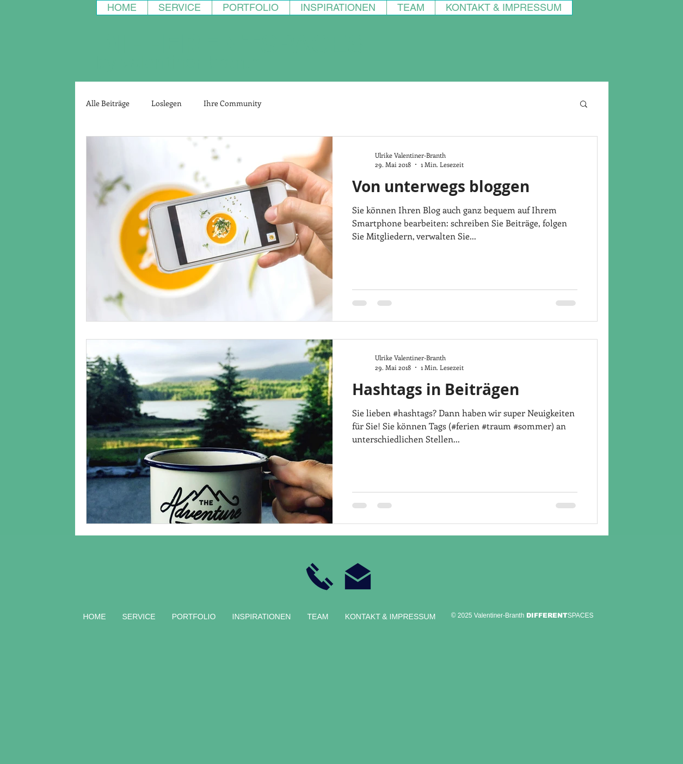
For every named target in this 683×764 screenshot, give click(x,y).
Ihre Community (232, 103)
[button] (584, 104)
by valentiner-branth (179, 62)
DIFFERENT (178, 44)
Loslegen (166, 103)
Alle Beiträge (108, 103)
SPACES (313, 44)
